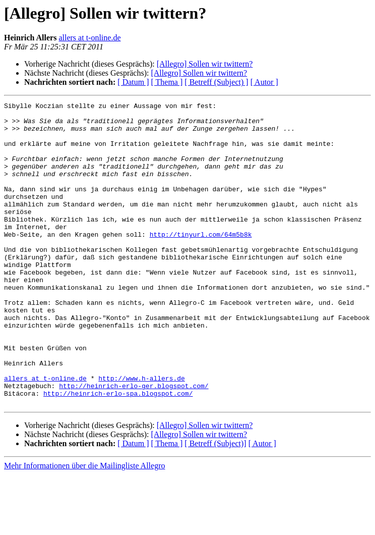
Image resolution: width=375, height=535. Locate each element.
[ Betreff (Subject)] (215, 504)
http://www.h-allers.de (141, 434)
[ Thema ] (167, 82)
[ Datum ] (133, 82)
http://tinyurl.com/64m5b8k (201, 261)
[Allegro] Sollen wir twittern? (205, 64)
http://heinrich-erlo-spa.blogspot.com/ (118, 452)
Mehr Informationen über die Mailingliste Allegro (84, 526)
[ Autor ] (264, 82)
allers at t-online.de (89, 37)
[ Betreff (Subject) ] (216, 82)
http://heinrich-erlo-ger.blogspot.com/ (133, 443)
